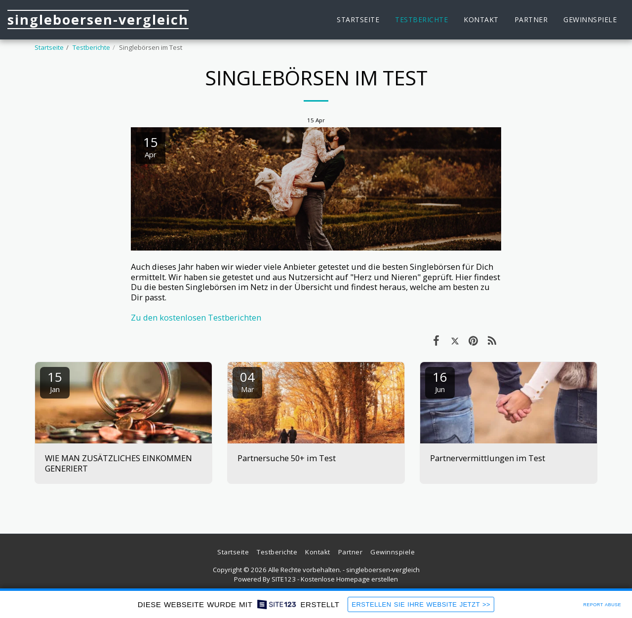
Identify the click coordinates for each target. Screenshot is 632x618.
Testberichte (91, 47)
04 (247, 381)
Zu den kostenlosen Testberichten (196, 317)
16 (440, 381)
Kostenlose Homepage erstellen (349, 579)
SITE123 (284, 579)
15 (55, 381)
